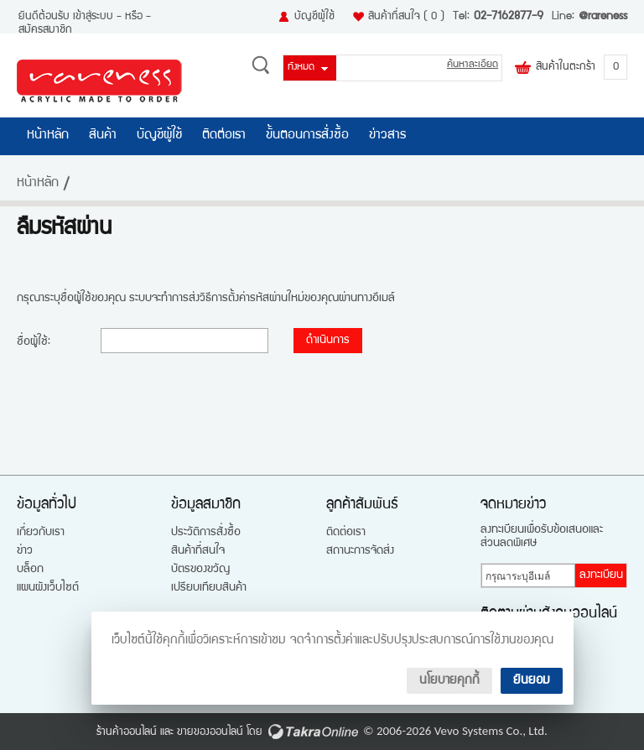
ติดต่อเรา (224, 136)
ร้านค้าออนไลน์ (126, 732)
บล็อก (30, 570)
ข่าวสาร (387, 136)
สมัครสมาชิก (45, 30)
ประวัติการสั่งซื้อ (206, 533)
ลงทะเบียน (601, 575)
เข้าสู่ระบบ (93, 17)
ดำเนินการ (328, 341)
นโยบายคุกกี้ (449, 680)
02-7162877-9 (508, 17)
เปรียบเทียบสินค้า (209, 588)
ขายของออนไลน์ (210, 732)
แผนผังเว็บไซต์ (48, 588)
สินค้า (103, 136)
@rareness (603, 17)
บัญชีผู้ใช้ (314, 17)
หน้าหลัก (48, 136)
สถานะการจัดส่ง (360, 551)
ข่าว (25, 551)
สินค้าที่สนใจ (406, 17)
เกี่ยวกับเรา (41, 533)
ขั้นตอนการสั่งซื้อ (307, 136)
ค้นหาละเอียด (472, 65)
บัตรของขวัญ (200, 570)
